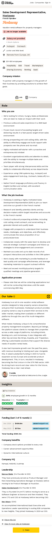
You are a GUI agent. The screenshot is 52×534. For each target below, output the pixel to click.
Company (31, 97)
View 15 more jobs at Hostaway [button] (16, 524)
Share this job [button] (9, 520)
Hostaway (9, 15)
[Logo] (7, 2)
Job (18, 97)
